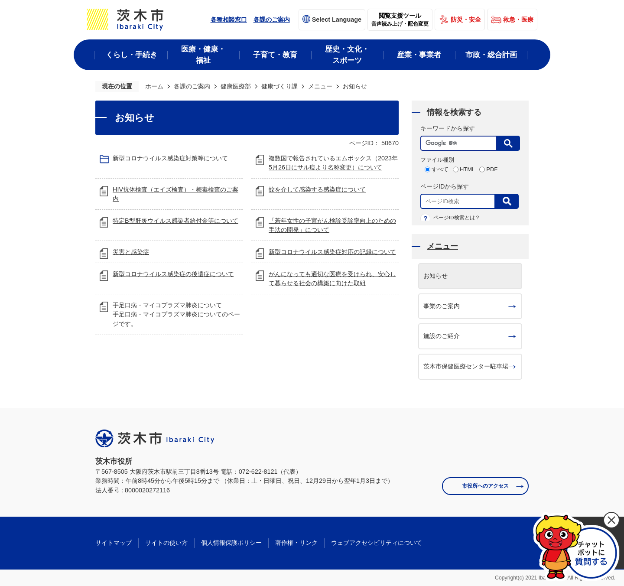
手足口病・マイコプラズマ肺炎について (167, 305)
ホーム (154, 86)
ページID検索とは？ (456, 217)
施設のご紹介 (441, 335)
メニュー (320, 86)
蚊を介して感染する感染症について (317, 189)
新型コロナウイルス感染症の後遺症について (173, 273)
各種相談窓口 (229, 19)
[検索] (461, 143)
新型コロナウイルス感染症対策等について (170, 158)
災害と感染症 (131, 251)
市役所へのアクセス (485, 486)
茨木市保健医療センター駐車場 (465, 366)
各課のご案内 (272, 19)
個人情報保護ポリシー (231, 542)
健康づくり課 (279, 86)
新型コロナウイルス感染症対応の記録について (332, 251)
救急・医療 (518, 19)
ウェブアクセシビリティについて (376, 542)
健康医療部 (236, 86)
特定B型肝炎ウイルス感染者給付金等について (175, 220)
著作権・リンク (296, 542)
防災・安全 (466, 19)
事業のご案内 (441, 306)
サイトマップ (113, 542)
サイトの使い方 (166, 542)
